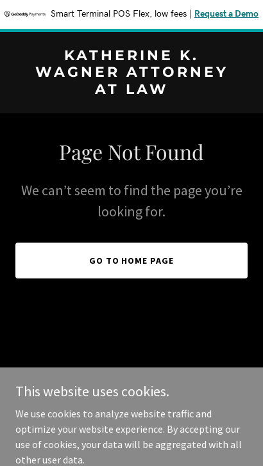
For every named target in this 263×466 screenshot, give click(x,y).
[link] (131, 90)
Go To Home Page (131, 260)
